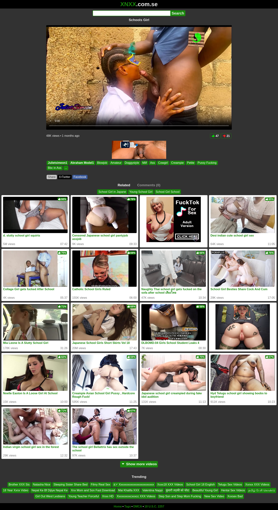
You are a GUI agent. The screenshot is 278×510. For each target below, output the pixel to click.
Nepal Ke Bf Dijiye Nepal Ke (50, 490)
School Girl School (168, 191)
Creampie (177, 162)
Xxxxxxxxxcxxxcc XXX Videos (136, 496)
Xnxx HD (107, 496)
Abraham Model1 (82, 162)
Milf (144, 162)
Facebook (80, 176)
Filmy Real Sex (100, 484)
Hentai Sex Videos (233, 490)
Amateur (116, 162)
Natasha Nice (41, 484)
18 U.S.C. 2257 (154, 506)
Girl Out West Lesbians (50, 496)
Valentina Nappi (152, 490)
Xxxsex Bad (235, 496)
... (66, 168)
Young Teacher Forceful (83, 496)
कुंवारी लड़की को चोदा (177, 490)
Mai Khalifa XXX (128, 490)
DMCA (137, 506)
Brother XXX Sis (19, 484)
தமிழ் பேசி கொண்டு (261, 490)
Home (118, 506)
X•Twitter (64, 176)
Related (124, 185)
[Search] (131, 13)
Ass (152, 162)
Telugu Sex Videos (230, 484)
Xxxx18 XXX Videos (170, 484)
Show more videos (139, 464)
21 (226, 135)
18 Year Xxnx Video (15, 490)
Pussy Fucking (207, 162)
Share (52, 176)
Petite (190, 162)
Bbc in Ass (54, 168)
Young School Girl (140, 191)
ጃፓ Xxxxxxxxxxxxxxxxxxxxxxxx (133, 484)
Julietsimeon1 (57, 162)
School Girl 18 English (200, 484)
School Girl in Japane (112, 191)
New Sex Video (214, 496)
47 (215, 135)
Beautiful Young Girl (205, 490)
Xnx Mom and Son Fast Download (93, 490)
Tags (127, 506)
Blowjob (102, 162)
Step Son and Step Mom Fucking (180, 496)
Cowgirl (163, 162)
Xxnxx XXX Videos (257, 484)
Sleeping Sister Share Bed (70, 484)
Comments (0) (148, 185)
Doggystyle (132, 162)
